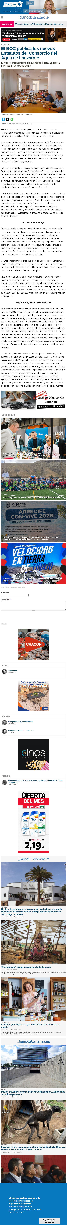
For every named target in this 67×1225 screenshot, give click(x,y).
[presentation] (16, 617)
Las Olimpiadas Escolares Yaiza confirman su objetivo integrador (32, 497)
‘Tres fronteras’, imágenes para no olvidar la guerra (26, 967)
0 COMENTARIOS (18, 123)
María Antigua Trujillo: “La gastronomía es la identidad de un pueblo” (30, 1025)
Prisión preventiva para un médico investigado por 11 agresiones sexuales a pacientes (33, 1093)
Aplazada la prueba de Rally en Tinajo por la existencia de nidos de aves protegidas (32, 580)
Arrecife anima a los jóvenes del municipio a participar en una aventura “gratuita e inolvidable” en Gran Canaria (30, 538)
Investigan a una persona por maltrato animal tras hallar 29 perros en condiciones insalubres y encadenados (33, 1148)
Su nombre (5, 592)
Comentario (5, 600)
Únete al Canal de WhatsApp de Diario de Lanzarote (39, 24)
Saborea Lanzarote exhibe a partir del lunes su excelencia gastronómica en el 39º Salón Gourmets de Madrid (28, 454)
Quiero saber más (17, 1212)
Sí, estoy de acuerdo (49, 1221)
